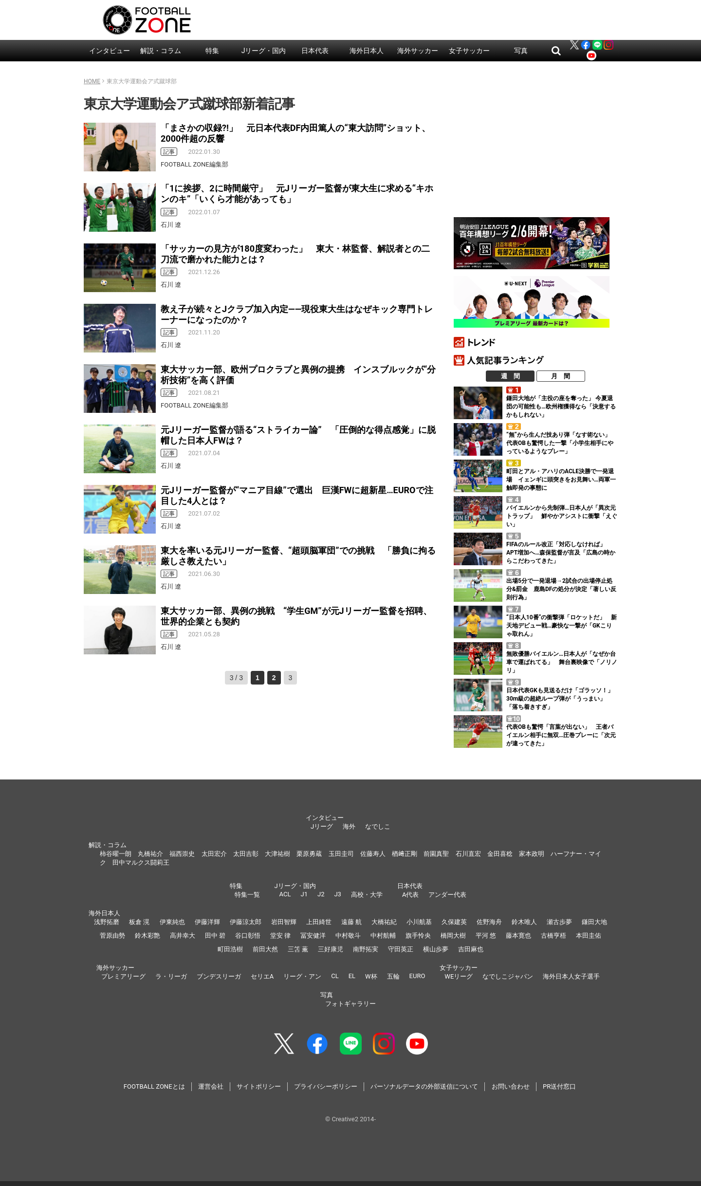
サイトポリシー (259, 1086)
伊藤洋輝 (207, 922)
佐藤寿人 (373, 853)
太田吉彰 (245, 853)
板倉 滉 (139, 922)
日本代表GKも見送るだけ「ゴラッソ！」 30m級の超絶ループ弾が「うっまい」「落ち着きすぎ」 (562, 698)
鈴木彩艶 (147, 935)
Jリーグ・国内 (263, 51)
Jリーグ (322, 826)
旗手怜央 (418, 935)
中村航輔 (383, 935)
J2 (320, 894)
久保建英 (454, 922)
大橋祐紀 (384, 922)
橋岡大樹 (453, 935)
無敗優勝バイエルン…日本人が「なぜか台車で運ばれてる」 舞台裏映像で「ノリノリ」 (561, 662)
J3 (337, 894)
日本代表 (315, 51)
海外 (349, 826)
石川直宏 (468, 853)
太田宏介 (214, 853)
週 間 (510, 376)
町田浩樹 (230, 949)
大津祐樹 (277, 853)
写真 (521, 51)
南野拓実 (365, 949)
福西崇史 (182, 853)
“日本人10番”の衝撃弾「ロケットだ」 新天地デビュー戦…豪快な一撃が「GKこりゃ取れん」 (561, 625)
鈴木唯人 (524, 922)
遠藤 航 (351, 922)
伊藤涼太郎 (245, 922)
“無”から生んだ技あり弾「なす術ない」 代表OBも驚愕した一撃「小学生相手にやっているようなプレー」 (561, 443)
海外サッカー (417, 51)
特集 (212, 51)
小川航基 (419, 922)
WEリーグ (458, 976)
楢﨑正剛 (404, 853)
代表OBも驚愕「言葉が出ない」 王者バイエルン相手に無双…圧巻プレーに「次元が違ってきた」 (561, 735)
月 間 (560, 376)
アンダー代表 (447, 894)
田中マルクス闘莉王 (140, 862)
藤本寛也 (518, 935)
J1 (303, 894)
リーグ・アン (302, 976)
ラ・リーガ (171, 976)
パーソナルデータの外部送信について (424, 1086)
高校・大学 (367, 894)
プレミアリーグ (123, 976)
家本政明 (531, 853)
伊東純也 (172, 922)
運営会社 (210, 1086)
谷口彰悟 (247, 935)
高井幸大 (182, 935)
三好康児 (330, 949)
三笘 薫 (298, 949)
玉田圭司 (341, 853)
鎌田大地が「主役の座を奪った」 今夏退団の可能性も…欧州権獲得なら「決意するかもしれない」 (561, 406)
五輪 (393, 976)
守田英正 (400, 949)
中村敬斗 (348, 935)
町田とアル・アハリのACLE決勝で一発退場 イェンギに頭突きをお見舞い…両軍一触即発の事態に (561, 479)
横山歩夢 (435, 949)
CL (334, 976)
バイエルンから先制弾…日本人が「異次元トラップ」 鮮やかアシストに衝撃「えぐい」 (561, 516)
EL (352, 976)
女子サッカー (469, 51)
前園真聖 (436, 853)
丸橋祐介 (150, 853)
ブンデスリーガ (219, 976)
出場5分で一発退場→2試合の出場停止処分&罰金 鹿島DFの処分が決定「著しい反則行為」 (561, 589)
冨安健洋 (313, 935)
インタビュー (109, 51)
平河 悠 (486, 935)
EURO (417, 976)
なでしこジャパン (507, 976)
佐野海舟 (489, 922)
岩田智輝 (283, 922)
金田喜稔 (500, 853)
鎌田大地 (594, 922)
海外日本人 (367, 51)
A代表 (410, 894)
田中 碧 (215, 935)
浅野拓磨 (106, 922)
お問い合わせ (511, 1086)
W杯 (371, 976)
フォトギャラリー (350, 1003)
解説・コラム (160, 51)
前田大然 (265, 949)
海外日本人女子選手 (571, 976)
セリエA (262, 976)
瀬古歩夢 (559, 922)
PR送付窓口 (559, 1086)
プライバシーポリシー (325, 1086)
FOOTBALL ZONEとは (154, 1086)
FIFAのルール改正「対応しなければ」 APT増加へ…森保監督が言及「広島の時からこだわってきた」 (560, 552)
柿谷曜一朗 (115, 853)
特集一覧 (247, 894)
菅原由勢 (112, 935)
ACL (285, 894)
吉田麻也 (470, 949)
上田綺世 (319, 922)
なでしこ (377, 826)
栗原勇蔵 (309, 853)
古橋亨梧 (553, 935)
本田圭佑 (588, 935)
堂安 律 (280, 935)
